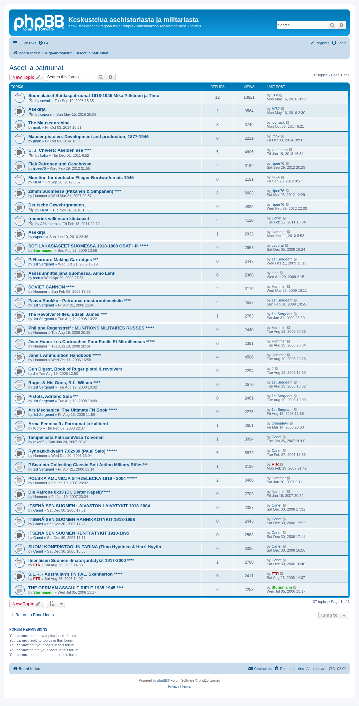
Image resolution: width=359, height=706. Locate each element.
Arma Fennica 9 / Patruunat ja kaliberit (68, 423)
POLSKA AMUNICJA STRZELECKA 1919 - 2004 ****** (82, 478)
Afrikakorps (49, 224)
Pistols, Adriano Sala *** (53, 396)
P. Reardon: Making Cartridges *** (63, 259)
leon (36, 278)
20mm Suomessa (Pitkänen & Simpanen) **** (74, 191)
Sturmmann (43, 250)
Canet (276, 218)
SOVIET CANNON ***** (51, 286)
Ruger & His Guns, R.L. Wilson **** (64, 382)
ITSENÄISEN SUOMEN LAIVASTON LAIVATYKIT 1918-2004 (89, 505)
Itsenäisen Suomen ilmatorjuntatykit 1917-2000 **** (81, 560)
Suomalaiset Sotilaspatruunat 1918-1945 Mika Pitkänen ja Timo (93, 95)
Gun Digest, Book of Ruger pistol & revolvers (75, 369)
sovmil (45, 101)
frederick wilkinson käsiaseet (58, 218)
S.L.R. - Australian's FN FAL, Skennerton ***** (75, 574)
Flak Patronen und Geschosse (59, 163)
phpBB (162, 680)
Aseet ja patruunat (36, 67)
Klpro (37, 428)
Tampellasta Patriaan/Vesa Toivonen (66, 437)
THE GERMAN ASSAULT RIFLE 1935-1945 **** (76, 587)
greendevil (280, 423)
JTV (275, 95)
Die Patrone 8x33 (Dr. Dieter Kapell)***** (69, 492)
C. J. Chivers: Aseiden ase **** (59, 150)
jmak (37, 127)
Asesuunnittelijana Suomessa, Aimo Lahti (72, 273)
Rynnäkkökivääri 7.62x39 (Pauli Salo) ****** (72, 451)
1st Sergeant (43, 264)
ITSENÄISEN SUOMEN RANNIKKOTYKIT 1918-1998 (81, 519)
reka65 (39, 442)
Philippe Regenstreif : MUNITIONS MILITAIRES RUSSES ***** (91, 327)
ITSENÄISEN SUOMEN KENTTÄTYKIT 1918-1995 (78, 533)
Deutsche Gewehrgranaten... (58, 204)
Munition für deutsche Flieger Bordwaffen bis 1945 (81, 177)
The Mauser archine (49, 122)
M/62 (276, 109)
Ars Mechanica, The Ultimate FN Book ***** (72, 410)
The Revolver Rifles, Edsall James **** (68, 314)
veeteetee (280, 150)
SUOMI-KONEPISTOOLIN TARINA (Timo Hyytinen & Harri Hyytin (94, 546)
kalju (44, 155)
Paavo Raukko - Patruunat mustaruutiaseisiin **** (79, 300)
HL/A (37, 182)
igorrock (278, 122)
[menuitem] (44, 43)
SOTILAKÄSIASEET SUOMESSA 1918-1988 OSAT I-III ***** (88, 245)
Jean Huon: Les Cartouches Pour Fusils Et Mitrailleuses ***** (91, 341)
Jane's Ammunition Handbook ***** (64, 355)
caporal (46, 114)
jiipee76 (39, 168)
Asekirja (36, 109)
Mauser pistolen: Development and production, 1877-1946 (88, 136)
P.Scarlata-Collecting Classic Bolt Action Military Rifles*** (88, 464)
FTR (275, 464)
